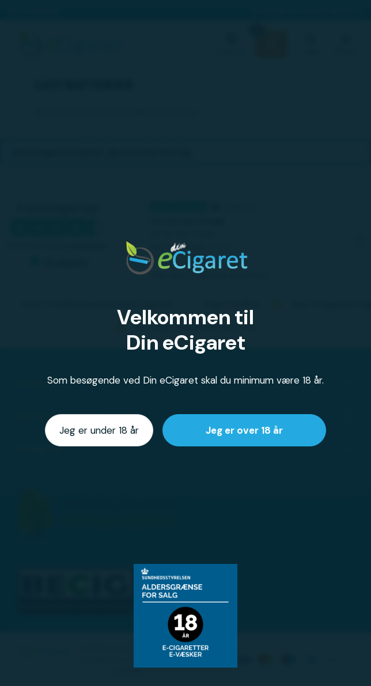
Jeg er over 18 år (244, 430)
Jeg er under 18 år (99, 430)
